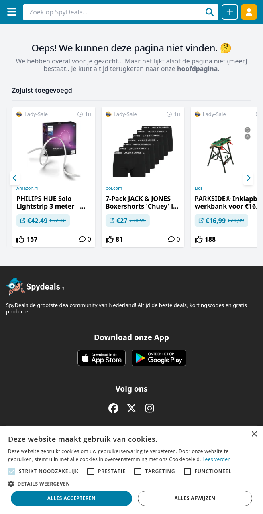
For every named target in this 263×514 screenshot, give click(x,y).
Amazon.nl (27, 188)
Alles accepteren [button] (71, 498)
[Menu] (11, 12)
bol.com (114, 188)
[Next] (248, 178)
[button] (131, 483)
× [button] (254, 434)
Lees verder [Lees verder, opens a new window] (216, 459)
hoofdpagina (197, 68)
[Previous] (15, 178)
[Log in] (249, 11)
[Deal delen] (230, 12)
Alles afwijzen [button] (195, 498)
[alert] (131, 470)
